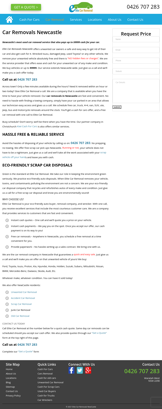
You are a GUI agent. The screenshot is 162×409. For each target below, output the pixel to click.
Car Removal (54, 19)
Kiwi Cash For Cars (27, 126)
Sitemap (10, 386)
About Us (114, 19)
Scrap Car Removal (21, 303)
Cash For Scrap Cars (49, 386)
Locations (95, 19)
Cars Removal (45, 373)
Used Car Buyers (47, 391)
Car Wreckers (45, 399)
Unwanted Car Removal (24, 292)
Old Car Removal (20, 315)
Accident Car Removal (23, 298)
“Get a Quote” (99, 332)
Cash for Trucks (46, 395)
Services (76, 19)
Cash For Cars (29, 19)
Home (9, 369)
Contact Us (135, 19)
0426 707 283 (27, 79)
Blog (8, 382)
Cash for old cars (47, 377)
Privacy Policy (13, 395)
